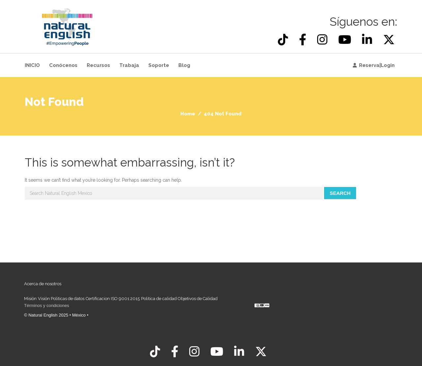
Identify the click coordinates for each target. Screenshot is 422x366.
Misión (30, 298)
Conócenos (63, 65)
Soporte (158, 65)
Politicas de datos (67, 298)
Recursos (98, 65)
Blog (184, 65)
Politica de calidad (159, 298)
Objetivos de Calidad (198, 298)
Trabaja (129, 65)
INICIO (32, 65)
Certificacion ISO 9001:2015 (113, 298)
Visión (44, 298)
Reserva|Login (377, 65)
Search (340, 193)
